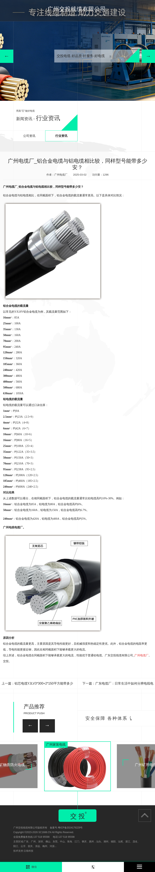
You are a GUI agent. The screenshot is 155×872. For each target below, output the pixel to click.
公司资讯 (29, 135)
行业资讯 (61, 135)
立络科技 (28, 850)
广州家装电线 (56, 744)
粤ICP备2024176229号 (70, 827)
